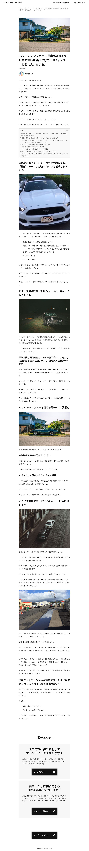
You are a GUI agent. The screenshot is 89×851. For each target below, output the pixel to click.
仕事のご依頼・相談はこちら (61, 2)
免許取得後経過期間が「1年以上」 (35, 146)
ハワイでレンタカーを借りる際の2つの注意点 (36, 144)
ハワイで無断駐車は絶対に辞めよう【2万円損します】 (38, 151)
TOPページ (22, 8)
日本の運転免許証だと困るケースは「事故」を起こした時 (39, 138)
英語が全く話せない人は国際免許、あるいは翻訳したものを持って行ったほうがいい (44, 155)
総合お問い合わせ (79, 2)
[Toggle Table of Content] (66, 130)
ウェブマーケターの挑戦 (13, 2)
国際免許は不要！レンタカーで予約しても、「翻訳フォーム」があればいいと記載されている (44, 134)
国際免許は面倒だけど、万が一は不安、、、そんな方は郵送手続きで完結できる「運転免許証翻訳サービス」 (46, 141)
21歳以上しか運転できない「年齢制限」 (37, 149)
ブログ (29, 8)
